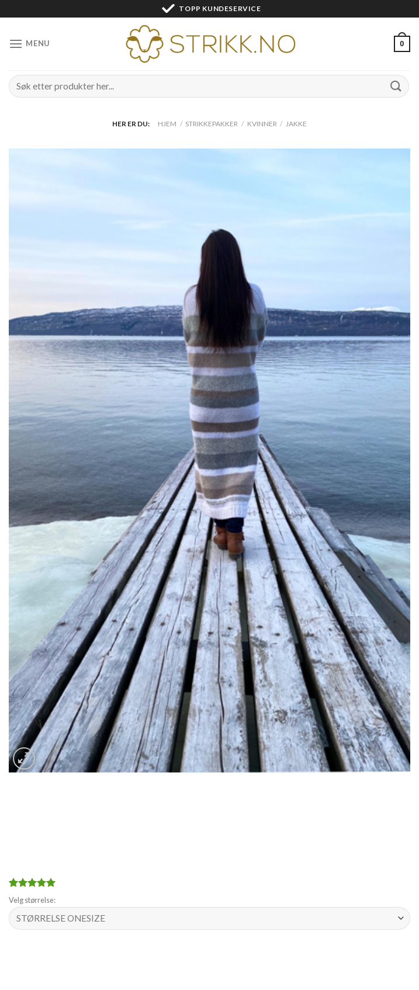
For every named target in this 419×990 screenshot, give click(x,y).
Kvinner (262, 123)
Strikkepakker (211, 123)
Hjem (167, 123)
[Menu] (29, 43)
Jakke (296, 123)
